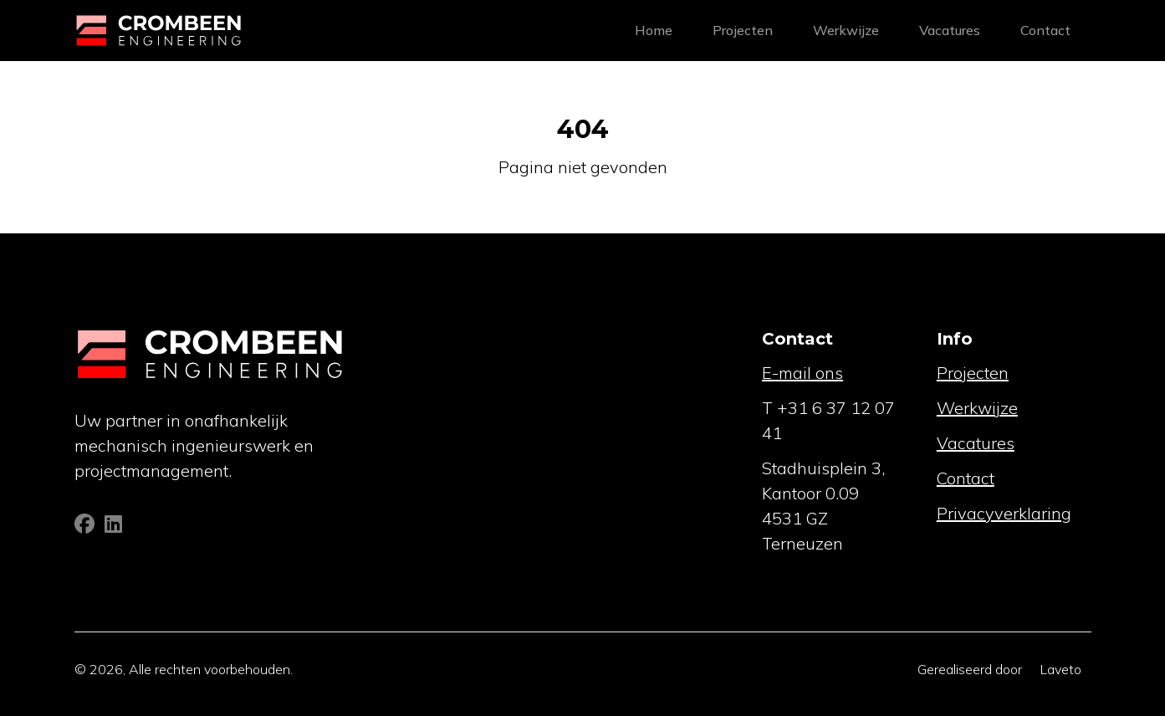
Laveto (1060, 669)
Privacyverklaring (1004, 513)
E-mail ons (802, 372)
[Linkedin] (113, 526)
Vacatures (949, 30)
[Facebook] (86, 526)
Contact (1045, 30)
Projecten (743, 30)
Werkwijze (846, 30)
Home (653, 30)
